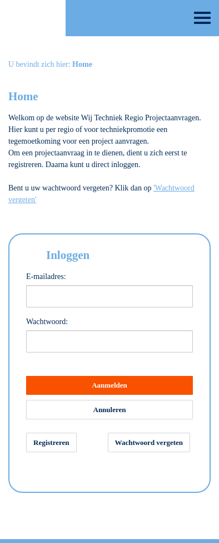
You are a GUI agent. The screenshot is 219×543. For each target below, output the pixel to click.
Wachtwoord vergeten (149, 442)
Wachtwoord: (47, 321)
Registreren (51, 442)
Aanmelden (109, 385)
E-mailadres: (46, 276)
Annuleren (109, 409)
